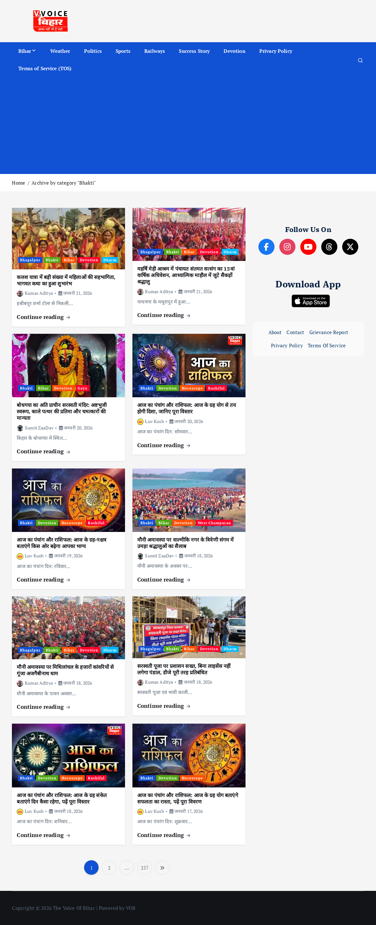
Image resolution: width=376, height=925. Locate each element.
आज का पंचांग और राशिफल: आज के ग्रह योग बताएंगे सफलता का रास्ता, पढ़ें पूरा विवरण (187, 798)
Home (18, 182)
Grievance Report (328, 332)
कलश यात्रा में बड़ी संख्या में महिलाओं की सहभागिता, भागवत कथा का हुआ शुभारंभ (66, 280)
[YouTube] (308, 247)
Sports (123, 51)
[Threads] (329, 247)
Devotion (234, 51)
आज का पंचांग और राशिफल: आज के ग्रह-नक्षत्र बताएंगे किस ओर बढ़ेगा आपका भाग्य (61, 542)
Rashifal (216, 388)
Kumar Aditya (35, 293)
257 (145, 867)
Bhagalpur (30, 259)
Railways (154, 51)
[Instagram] (287, 247)
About (275, 332)
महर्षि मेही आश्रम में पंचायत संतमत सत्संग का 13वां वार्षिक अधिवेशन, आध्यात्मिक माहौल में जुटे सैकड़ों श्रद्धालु (186, 275)
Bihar (24, 51)
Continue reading (43, 317)
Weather (60, 51)
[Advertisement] (188, 126)
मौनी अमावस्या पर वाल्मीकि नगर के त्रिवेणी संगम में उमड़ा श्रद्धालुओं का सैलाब (185, 542)
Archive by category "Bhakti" (64, 182)
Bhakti (52, 259)
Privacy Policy (275, 51)
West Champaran (214, 522)
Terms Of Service (327, 345)
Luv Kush (150, 421)
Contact (295, 332)
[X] (350, 247)
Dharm (110, 259)
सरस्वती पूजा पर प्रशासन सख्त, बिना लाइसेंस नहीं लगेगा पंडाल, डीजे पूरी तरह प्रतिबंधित (184, 669)
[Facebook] (266, 247)
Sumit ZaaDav (35, 428)
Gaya (82, 388)
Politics (93, 51)
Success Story (194, 51)
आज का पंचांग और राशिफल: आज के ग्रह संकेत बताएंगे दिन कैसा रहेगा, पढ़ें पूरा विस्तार (61, 798)
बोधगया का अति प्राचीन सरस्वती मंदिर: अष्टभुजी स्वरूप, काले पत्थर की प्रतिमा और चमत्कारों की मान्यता (61, 411)
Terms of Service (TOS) (45, 68)
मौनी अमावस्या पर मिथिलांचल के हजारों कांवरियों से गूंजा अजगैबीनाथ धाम (65, 670)
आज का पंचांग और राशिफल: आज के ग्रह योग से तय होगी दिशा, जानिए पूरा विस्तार (186, 408)
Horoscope (192, 388)
